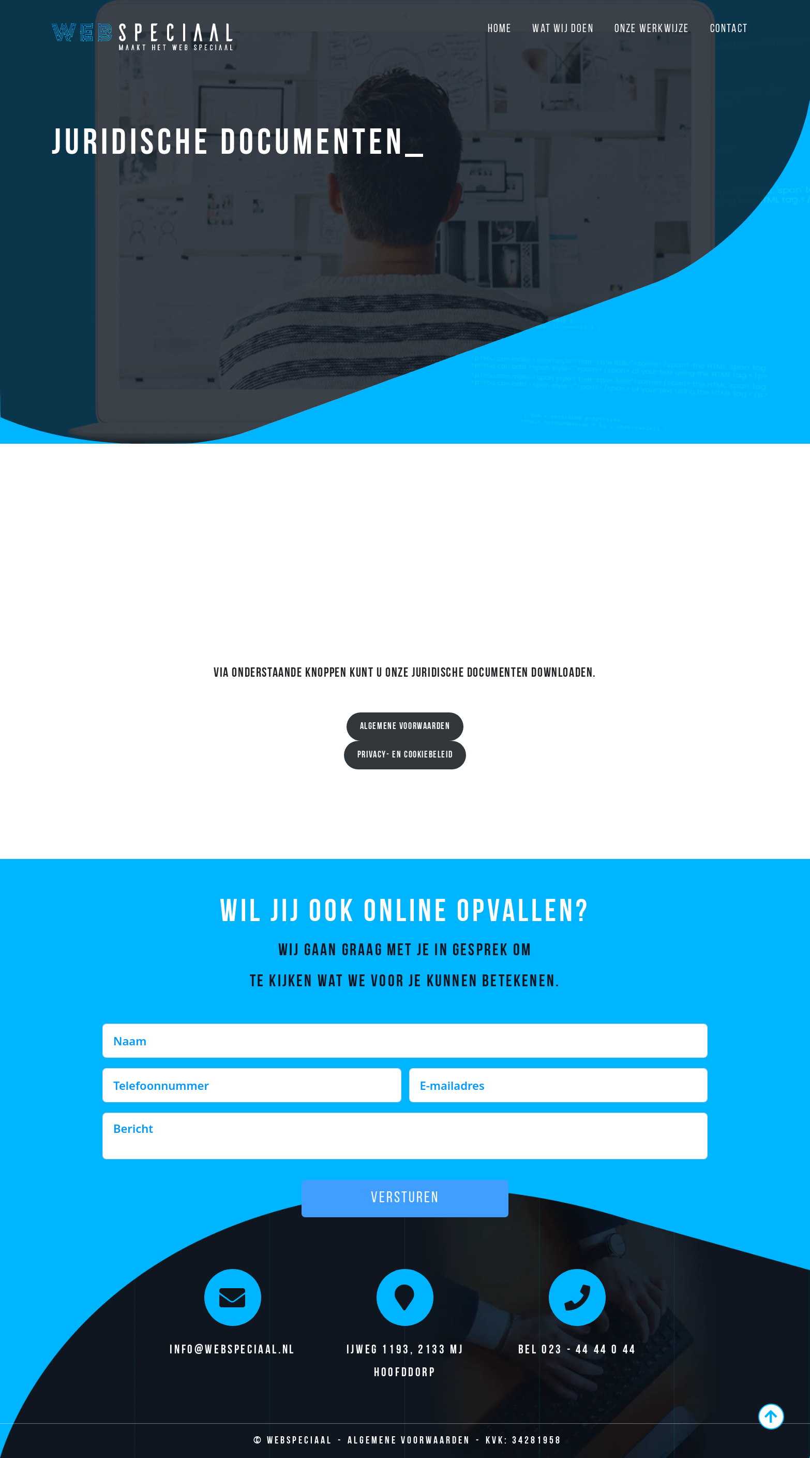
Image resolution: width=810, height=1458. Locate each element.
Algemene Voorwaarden (409, 1441)
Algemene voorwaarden (405, 727)
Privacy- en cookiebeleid (405, 755)
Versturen (405, 1198)
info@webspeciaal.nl (232, 1350)
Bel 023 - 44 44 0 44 (577, 1350)
